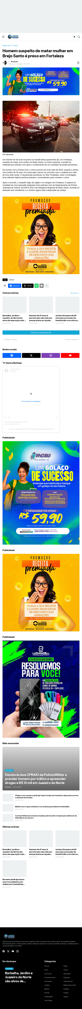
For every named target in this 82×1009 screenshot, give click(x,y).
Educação (67, 974)
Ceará (66, 970)
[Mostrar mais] (47, 286)
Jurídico (47, 985)
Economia (47, 974)
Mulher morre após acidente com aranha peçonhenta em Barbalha (42, 807)
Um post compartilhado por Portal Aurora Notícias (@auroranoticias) (31, 429)
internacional (68, 981)
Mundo (46, 989)
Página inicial (7, 45)
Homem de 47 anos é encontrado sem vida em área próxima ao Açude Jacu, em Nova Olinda (40, 318)
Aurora (46, 966)
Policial (15, 45)
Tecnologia (48, 1000)
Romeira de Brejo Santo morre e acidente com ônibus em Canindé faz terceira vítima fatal (13, 882)
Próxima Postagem (71, 339)
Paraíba (66, 989)
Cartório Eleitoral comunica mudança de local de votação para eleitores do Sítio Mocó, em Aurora (46, 817)
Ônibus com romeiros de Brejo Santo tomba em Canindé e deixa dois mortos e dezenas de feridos (46, 796)
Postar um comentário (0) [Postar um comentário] (41, 332)
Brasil (65, 966)
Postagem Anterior (10, 339)
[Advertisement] (41, 16)
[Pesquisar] (78, 37)
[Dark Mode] (74, 37)
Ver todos (73, 293)
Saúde (66, 997)
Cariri (46, 970)
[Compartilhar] (77, 63)
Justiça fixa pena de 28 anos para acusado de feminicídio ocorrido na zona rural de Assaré (66, 318)
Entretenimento (49, 977)
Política (66, 993)
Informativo (48, 981)
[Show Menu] (3, 37)
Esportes (67, 977)
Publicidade (48, 997)
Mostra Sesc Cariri (70, 985)
